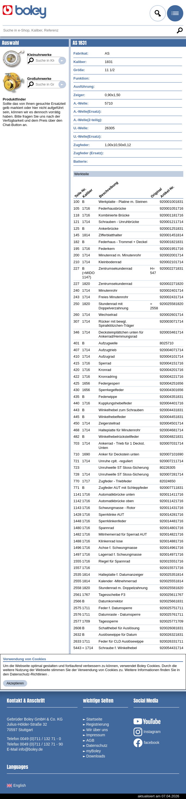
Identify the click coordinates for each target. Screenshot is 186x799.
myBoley (93, 751)
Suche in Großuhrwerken (62, 84)
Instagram (147, 732)
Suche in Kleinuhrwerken (62, 60)
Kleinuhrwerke (39, 55)
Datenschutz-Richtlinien (28, 674)
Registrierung (97, 724)
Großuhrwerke (39, 79)
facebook (146, 742)
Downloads (95, 756)
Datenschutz (96, 745)
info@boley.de (31, 749)
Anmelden (157, 14)
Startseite (94, 719)
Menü (174, 14)
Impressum (95, 735)
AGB (90, 740)
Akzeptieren (15, 683)
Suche (179, 30)
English (16, 785)
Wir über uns (97, 730)
